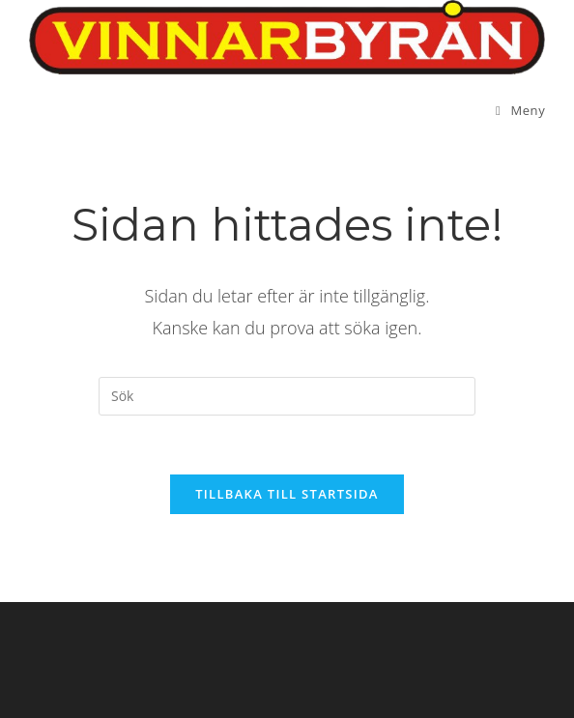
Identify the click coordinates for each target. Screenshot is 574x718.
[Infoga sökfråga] (287, 396)
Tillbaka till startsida (287, 494)
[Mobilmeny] (520, 110)
